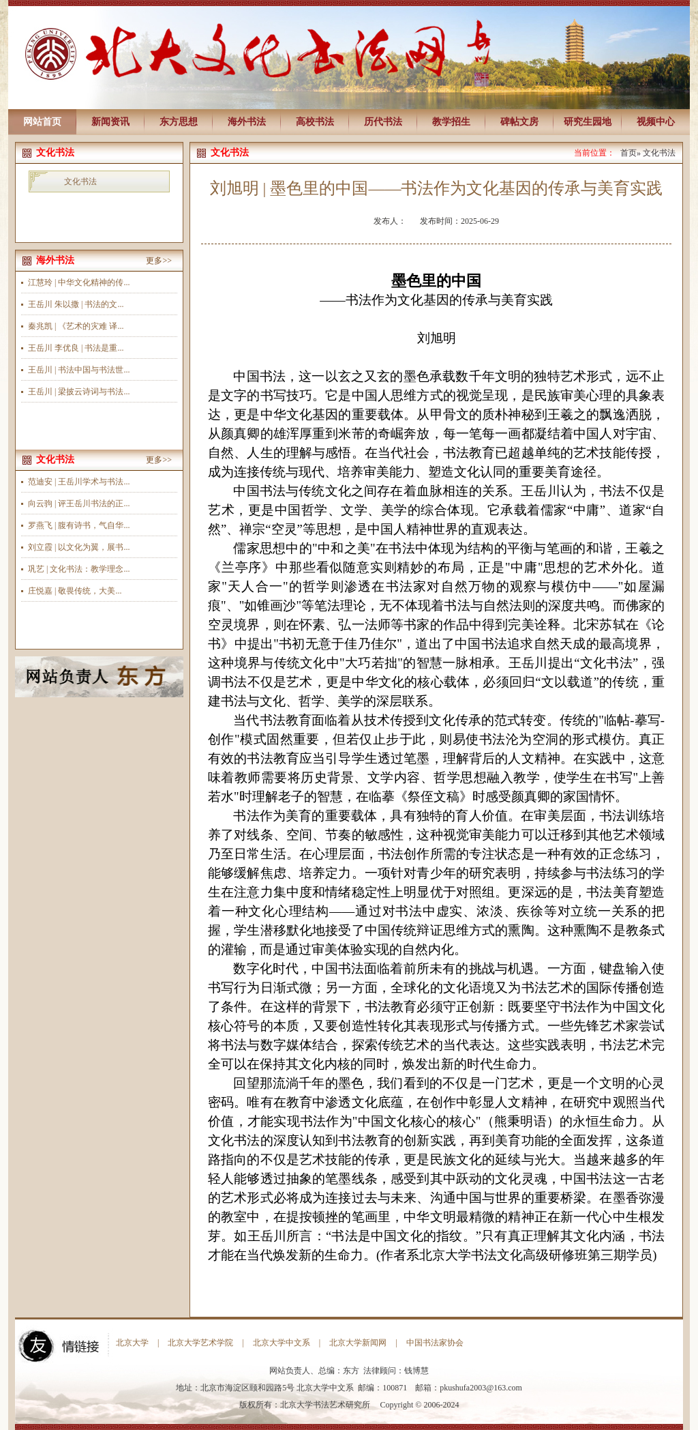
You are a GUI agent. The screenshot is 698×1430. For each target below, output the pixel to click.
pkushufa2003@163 (473, 1387)
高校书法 (315, 122)
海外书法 (247, 122)
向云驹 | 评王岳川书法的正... (79, 503)
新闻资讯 (110, 122)
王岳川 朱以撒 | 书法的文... (75, 304)
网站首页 (42, 122)
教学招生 (451, 122)
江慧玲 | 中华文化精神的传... (79, 282)
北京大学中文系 (281, 1342)
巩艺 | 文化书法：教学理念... (79, 569)
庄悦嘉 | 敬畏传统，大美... (74, 591)
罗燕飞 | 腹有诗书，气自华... (79, 525)
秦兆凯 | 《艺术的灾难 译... (75, 326)
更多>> (159, 260)
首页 (628, 153)
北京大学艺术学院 (200, 1342)
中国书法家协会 (435, 1342)
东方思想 (179, 122)
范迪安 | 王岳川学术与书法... (79, 481)
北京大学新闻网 (357, 1342)
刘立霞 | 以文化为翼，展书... (79, 547)
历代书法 (383, 122)
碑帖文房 (519, 122)
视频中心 (656, 122)
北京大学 (132, 1342)
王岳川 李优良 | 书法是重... (75, 348)
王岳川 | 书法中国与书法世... (79, 370)
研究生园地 (587, 122)
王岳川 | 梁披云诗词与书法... (79, 391)
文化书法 (80, 181)
